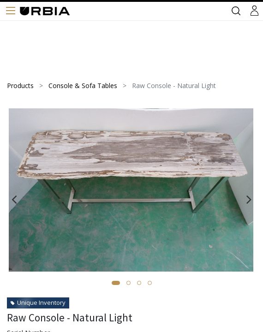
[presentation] (14, 199)
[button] (115, 283)
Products (20, 85)
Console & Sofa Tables (82, 85)
